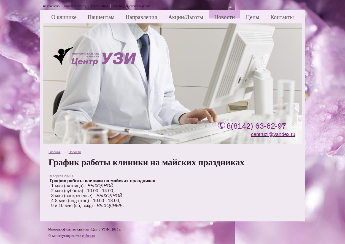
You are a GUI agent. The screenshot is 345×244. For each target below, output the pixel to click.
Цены (252, 17)
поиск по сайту (75, 6)
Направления (141, 17)
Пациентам (101, 17)
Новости (224, 17)
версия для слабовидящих (132, 6)
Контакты (282, 17)
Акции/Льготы (185, 17)
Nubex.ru (88, 236)
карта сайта (99, 6)
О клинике (64, 17)
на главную (51, 6)
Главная (54, 152)
